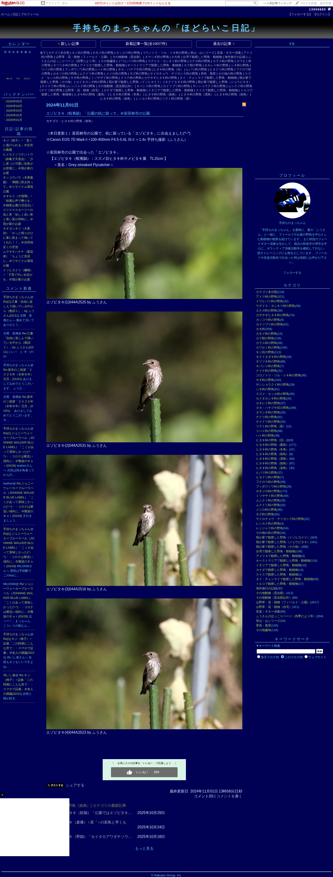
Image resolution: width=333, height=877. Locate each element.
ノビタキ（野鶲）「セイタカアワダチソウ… (95, 837)
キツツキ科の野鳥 (65, 65)
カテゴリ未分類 (58, 52)
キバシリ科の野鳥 (148, 86)
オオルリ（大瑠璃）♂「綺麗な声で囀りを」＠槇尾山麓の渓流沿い (18, 200)
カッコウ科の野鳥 (128, 52)
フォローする (292, 272)
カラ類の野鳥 (193, 65)
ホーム (5, 14)
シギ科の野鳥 (240, 65)
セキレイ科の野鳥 (216, 65)
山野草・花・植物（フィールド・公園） (83, 57)
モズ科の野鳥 (139, 73)
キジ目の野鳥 (81, 52)
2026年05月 (14, 101)
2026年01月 (14, 120)
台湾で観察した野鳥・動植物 (202, 57)
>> (277, 3)
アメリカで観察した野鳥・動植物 (102, 65)
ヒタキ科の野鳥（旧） (168, 69)
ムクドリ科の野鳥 (92, 73)
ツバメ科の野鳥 (51, 69)
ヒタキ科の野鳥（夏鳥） (90, 94)
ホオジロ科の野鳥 (65, 73)
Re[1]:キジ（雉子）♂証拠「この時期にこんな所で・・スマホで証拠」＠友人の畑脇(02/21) (18, 648)
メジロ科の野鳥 (116, 73)
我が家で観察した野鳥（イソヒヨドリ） (136, 82)
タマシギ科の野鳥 (157, 57)
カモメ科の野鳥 (103, 52)
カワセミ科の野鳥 (268, 347)
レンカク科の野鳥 (148, 98)
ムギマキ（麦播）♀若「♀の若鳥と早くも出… (92, 824)
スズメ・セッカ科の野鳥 (272, 394)
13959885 (317, 9)
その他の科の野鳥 (230, 73)
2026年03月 (14, 110)
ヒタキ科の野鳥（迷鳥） (116, 98)
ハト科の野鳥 (106, 69)
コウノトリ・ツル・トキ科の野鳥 (165, 52)
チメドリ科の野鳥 (54, 86)
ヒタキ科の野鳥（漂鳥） (197, 94)
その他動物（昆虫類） (127, 57)
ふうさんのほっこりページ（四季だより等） (286, 616)
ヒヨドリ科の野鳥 (222, 69)
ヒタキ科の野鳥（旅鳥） (161, 94)
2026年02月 (14, 115)
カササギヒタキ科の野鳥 (160, 77)
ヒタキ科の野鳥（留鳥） (232, 94)
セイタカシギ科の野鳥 (91, 82)
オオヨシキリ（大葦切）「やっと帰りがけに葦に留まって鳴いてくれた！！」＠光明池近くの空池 (18, 238)
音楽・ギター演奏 (229, 52)
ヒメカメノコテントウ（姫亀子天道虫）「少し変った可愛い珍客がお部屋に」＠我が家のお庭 (18, 164)
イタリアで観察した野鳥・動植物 (170, 90)
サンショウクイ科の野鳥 (209, 86)
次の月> (27, 79)
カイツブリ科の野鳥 (176, 86)
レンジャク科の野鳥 (81, 86)
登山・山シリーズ (202, 52)
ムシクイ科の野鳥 (240, 86)
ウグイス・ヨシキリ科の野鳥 (167, 61)
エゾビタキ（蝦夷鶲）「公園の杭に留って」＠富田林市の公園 (98, 113)
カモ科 (175, 57)
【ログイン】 (322, 14)
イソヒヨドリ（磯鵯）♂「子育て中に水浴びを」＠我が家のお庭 (18, 274)
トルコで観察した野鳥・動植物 (277, 583)
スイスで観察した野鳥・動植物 (217, 90)
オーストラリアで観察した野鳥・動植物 (154, 65)
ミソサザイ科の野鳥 (104, 77)
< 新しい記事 (68, 44)
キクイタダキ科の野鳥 (180, 82)
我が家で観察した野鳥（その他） (278, 546)
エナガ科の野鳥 (199, 61)
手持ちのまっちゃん (16, 297)
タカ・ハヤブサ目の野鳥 (134, 69)
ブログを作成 (308, 3)
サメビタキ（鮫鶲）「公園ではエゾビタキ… (95, 813)
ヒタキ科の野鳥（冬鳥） (125, 94)
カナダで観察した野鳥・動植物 (125, 90)
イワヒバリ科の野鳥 (131, 61)
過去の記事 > (223, 44)
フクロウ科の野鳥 (268, 482)
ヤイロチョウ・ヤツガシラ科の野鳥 (174, 73)
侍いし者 (9, 675)
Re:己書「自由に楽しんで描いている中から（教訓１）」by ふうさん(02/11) (18, 343)
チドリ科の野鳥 (51, 90)
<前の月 (9, 79)
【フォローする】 (300, 14)
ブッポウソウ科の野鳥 (80, 69)
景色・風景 (208, 73)
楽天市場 (325, 3)
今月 (18, 79)
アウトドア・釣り (57, 3)
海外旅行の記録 (235, 57)
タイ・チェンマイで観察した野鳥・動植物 (208, 77)
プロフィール (30, 14)
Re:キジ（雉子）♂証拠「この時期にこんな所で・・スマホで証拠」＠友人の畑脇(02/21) (18, 684)
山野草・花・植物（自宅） (83, 90)
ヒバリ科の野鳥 (196, 69)
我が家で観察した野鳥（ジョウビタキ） (225, 82)
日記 (15, 14)
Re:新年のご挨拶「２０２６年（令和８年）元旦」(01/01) (18, 374)
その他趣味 (108, 61)
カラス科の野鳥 (223, 61)
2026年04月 (14, 106)
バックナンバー (19, 94)
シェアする (75, 785)
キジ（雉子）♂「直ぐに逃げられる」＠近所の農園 (18, 145)
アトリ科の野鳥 (266, 296)
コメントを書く (229, 796)
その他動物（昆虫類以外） (116, 86)
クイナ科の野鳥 (131, 77)
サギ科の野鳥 (80, 77)
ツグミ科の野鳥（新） (177, 98)
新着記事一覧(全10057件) (146, 44)
